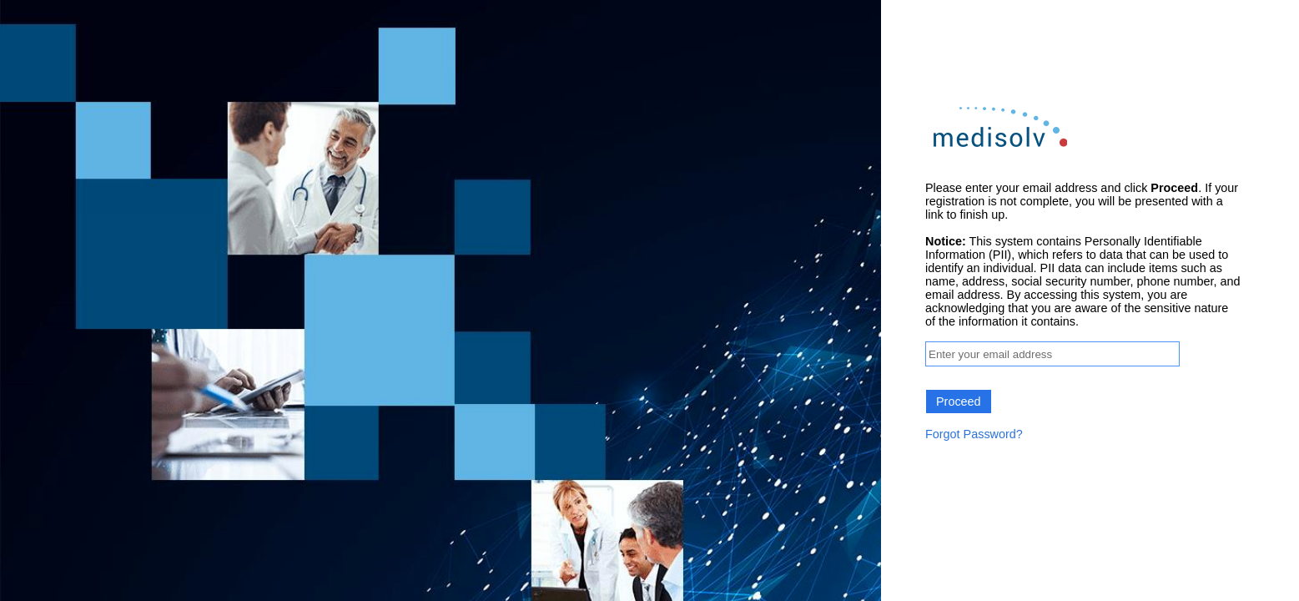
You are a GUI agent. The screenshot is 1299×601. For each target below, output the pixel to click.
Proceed (958, 401)
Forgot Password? (974, 434)
